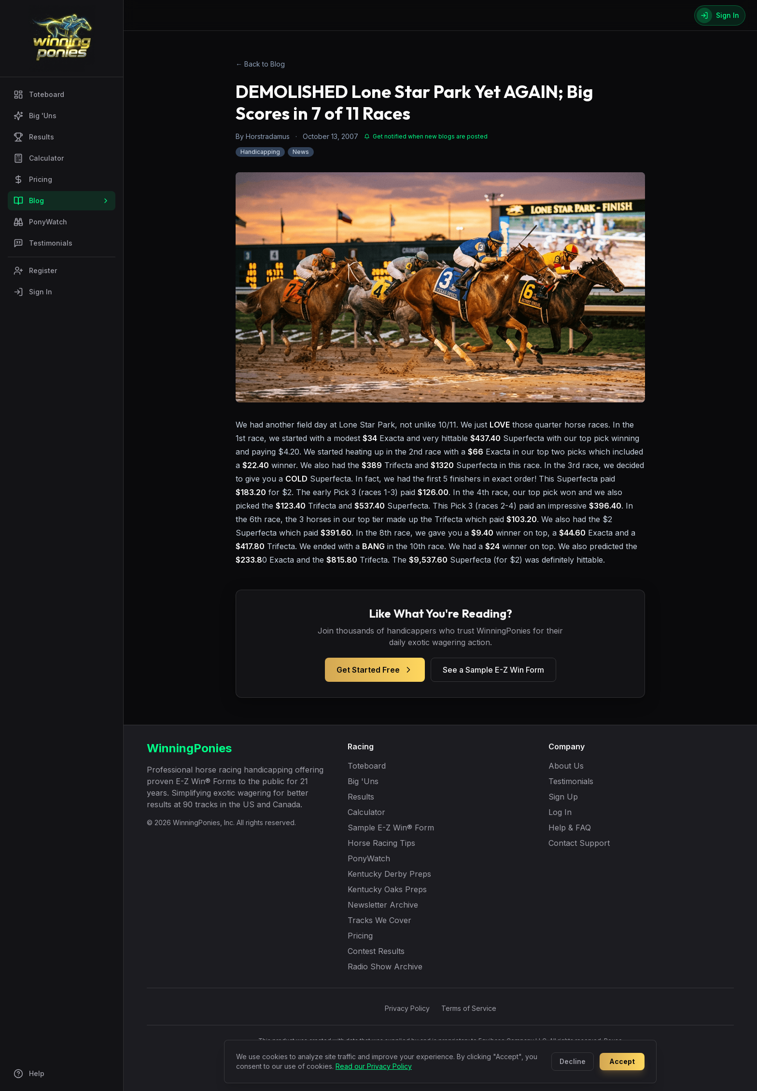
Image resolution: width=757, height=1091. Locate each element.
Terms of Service (468, 1008)
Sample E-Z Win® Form (391, 827)
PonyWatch (40, 222)
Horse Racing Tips (381, 843)
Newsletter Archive (383, 905)
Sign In (33, 292)
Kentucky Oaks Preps (387, 889)
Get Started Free (374, 670)
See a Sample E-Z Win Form (493, 670)
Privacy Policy (407, 1008)
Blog (62, 201)
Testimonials (43, 243)
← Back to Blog (260, 64)
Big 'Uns (35, 116)
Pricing (33, 179)
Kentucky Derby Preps (389, 874)
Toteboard (39, 94)
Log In (560, 812)
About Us (566, 766)
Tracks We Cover (379, 920)
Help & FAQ (569, 827)
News (301, 151)
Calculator (39, 158)
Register (35, 271)
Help (29, 1073)
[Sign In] (719, 15)
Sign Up (563, 796)
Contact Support (579, 843)
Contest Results (376, 951)
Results (34, 137)
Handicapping (260, 151)
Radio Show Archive (385, 966)
